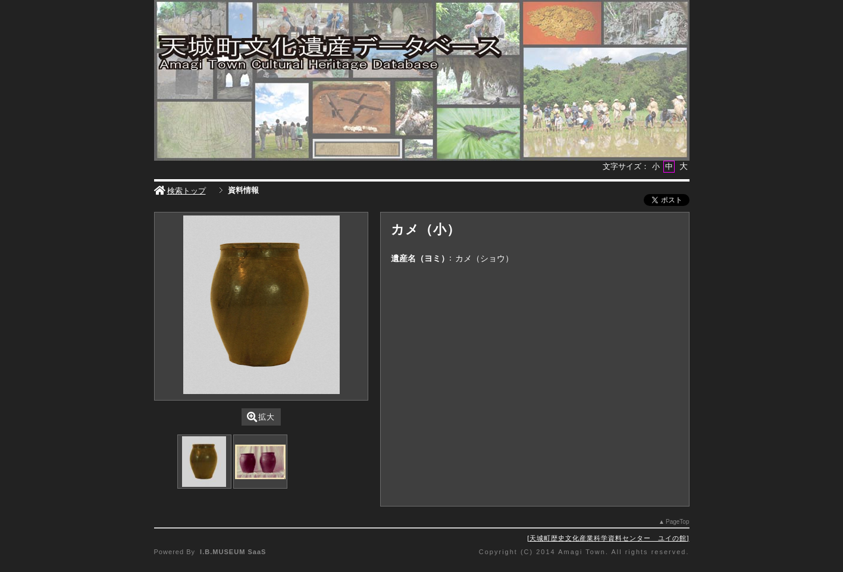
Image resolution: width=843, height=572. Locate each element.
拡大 (261, 417)
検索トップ (180, 190)
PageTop (677, 521)
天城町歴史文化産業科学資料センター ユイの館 (608, 538)
